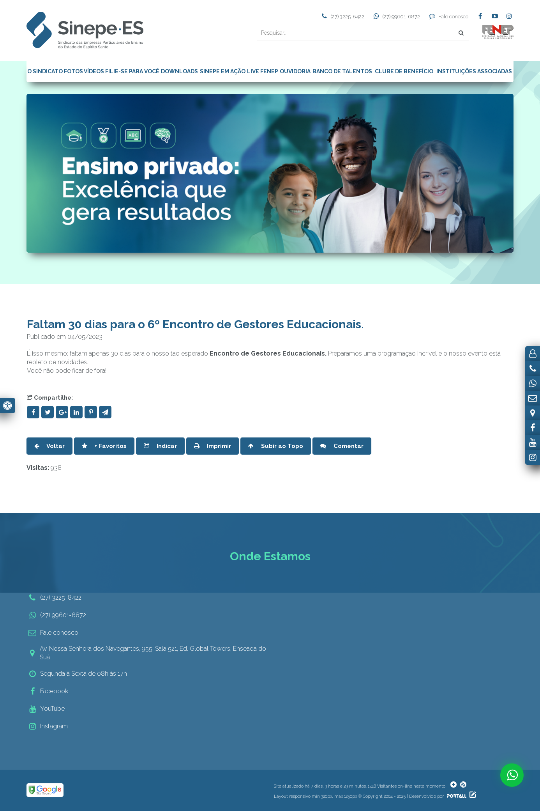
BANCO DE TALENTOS (342, 71)
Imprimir (212, 446)
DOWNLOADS (179, 71)
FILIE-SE (116, 71)
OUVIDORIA (295, 71)
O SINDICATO (45, 71)
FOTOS (73, 71)
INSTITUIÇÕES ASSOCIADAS (474, 71)
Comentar (342, 446)
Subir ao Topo (275, 446)
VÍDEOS (94, 71)
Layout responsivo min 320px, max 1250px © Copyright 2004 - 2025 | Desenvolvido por (371, 796)
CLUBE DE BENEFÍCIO (404, 71)
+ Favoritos (104, 446)
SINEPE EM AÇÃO (222, 71)
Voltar (49, 446)
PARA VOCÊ (144, 71)
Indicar (160, 446)
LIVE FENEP (262, 71)
